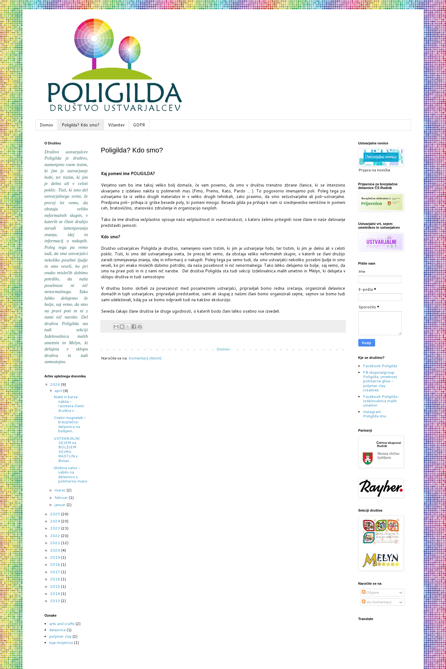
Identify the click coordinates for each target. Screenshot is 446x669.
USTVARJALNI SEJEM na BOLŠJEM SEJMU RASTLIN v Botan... (67, 449)
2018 (55, 564)
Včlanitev (116, 125)
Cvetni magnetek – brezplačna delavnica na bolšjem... (70, 424)
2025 (55, 514)
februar (62, 497)
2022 (55, 535)
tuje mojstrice (61, 642)
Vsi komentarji (376, 602)
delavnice (57, 629)
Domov (46, 125)
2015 (55, 586)
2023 (55, 528)
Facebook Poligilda (380, 365)
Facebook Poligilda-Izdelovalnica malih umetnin (381, 401)
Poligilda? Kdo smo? (80, 125)
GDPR (139, 125)
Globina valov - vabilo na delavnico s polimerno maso (70, 474)
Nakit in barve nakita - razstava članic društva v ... (69, 403)
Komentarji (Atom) (145, 358)
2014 (55, 593)
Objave (370, 592)
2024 (55, 521)
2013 (55, 600)
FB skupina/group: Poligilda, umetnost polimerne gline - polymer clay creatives (380, 381)
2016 (55, 579)
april (59, 390)
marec (61, 490)
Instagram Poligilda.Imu (374, 414)
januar (61, 504)
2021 (55, 542)
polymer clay (60, 636)
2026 (55, 384)
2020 (55, 550)
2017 (55, 571)
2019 (55, 557)
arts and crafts (62, 623)
